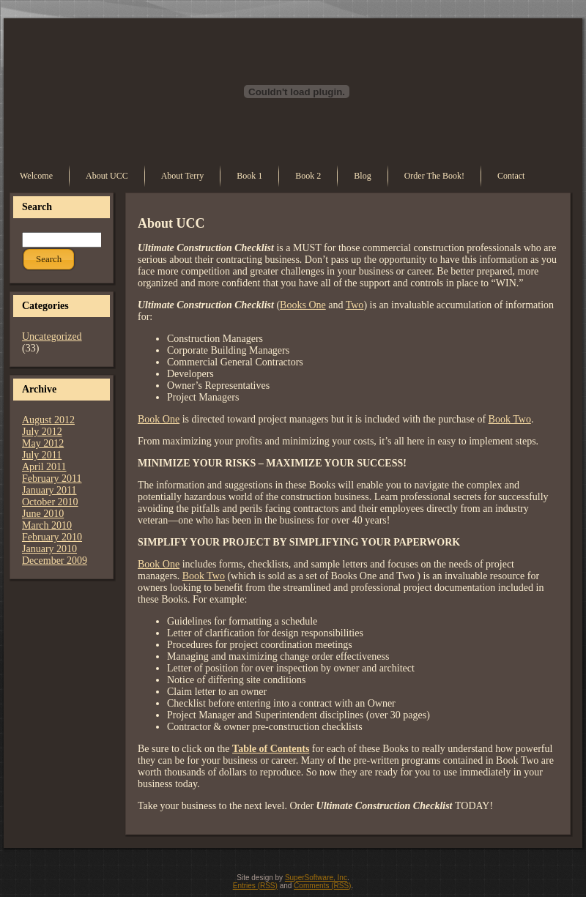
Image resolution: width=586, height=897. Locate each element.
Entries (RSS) (255, 886)
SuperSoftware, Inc (316, 878)
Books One (303, 304)
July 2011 (42, 455)
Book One (158, 419)
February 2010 (52, 537)
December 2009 (54, 560)
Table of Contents (270, 748)
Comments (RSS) (322, 886)
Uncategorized (52, 336)
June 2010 (43, 513)
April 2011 (44, 466)
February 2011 (52, 478)
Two (355, 304)
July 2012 (42, 431)
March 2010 (47, 525)
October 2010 (50, 501)
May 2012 (43, 443)
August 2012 (48, 419)
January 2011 (49, 490)
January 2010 (49, 548)
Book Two (510, 419)
